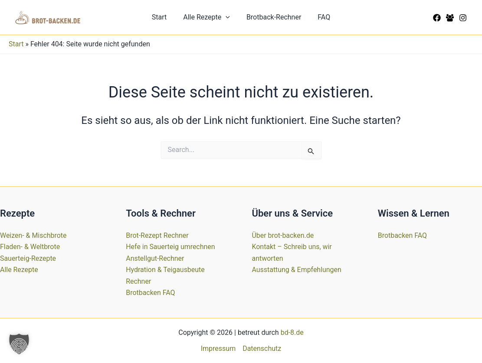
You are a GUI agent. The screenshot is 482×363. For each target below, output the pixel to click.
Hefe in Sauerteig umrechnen (170, 247)
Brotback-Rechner (272, 17)
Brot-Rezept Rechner (157, 235)
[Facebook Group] (450, 18)
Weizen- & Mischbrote (33, 235)
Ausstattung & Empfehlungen (297, 270)
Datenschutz (262, 348)
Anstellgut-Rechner (155, 258)
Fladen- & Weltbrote (30, 247)
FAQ (320, 17)
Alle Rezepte (207, 17)
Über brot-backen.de (283, 235)
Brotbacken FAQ (150, 292)
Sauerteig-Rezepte (28, 258)
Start (163, 17)
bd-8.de (292, 332)
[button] (227, 17)
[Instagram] (463, 18)
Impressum (218, 348)
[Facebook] (437, 18)
